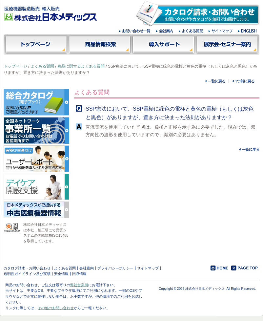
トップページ (36, 44)
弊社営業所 (79, 285)
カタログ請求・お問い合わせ (27, 268)
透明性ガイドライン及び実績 (27, 274)
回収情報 (79, 274)
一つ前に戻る (243, 81)
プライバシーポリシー (115, 268)
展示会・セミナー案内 (227, 44)
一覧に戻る (215, 81)
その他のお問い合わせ (56, 308)
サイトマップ (148, 268)
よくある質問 (42, 66)
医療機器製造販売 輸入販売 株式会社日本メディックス (50, 14)
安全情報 (61, 274)
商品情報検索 (100, 44)
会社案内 (86, 268)
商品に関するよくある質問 (81, 66)
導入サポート (163, 44)
